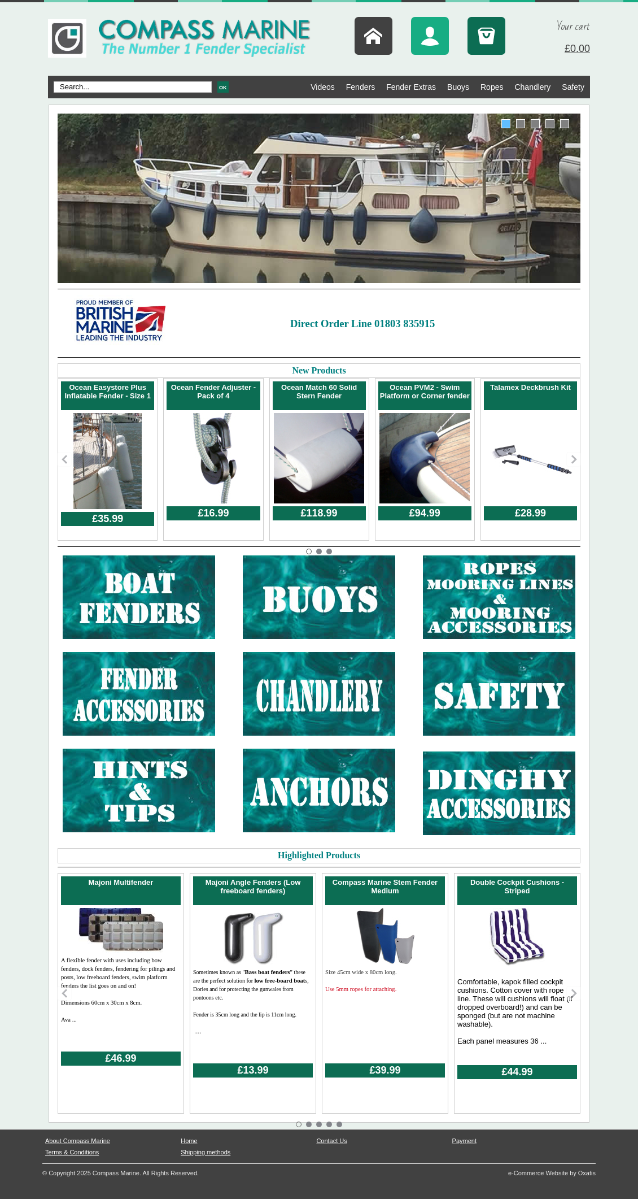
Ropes (491, 87)
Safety (573, 87)
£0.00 (577, 48)
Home (189, 1140)
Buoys (458, 87)
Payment (464, 1140)
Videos (323, 87)
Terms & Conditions (72, 1152)
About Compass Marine (77, 1140)
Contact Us (331, 1140)
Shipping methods (205, 1152)
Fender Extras (411, 87)
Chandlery (532, 87)
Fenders (360, 87)
